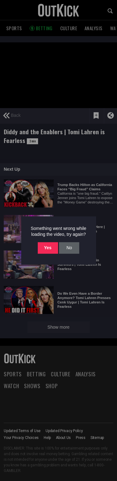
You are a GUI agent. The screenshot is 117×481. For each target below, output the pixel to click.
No (69, 247)
